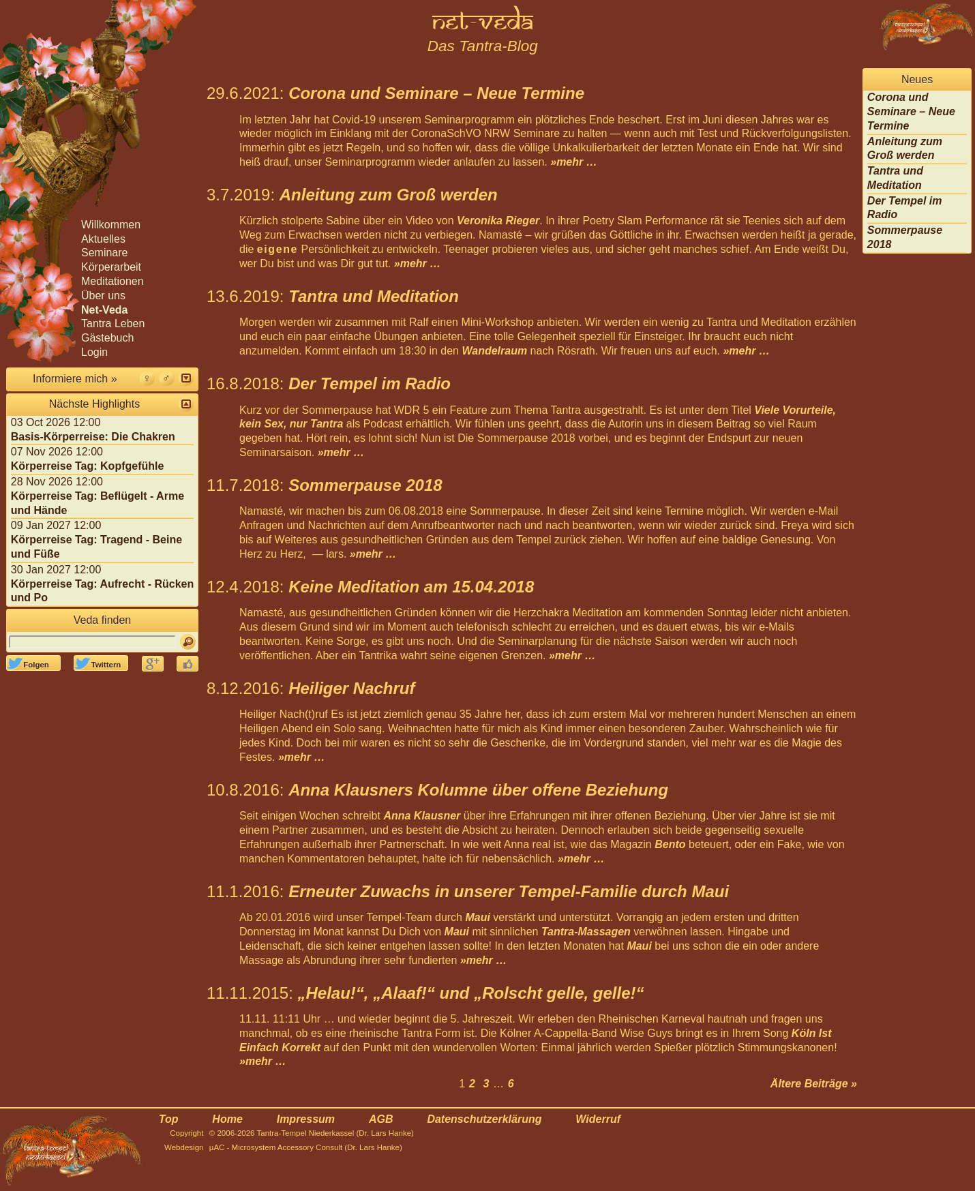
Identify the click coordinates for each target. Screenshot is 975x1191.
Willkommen (110, 224)
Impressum (306, 1119)
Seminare (104, 252)
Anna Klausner (421, 815)
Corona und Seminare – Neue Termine (911, 111)
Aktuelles (103, 239)
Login (94, 352)
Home (227, 1119)
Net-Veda (104, 310)
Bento (670, 844)
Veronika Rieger (498, 220)
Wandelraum (494, 351)
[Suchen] (188, 642)
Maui (477, 917)
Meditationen (112, 281)
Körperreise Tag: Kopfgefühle (87, 466)
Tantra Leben (113, 323)
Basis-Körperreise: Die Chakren (93, 436)
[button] (186, 378)
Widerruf (597, 1119)
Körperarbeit (111, 267)
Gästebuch (107, 338)
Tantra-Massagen (586, 931)
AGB (381, 1119)
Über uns (103, 295)
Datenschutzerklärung (484, 1119)
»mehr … (573, 162)
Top (169, 1119)
